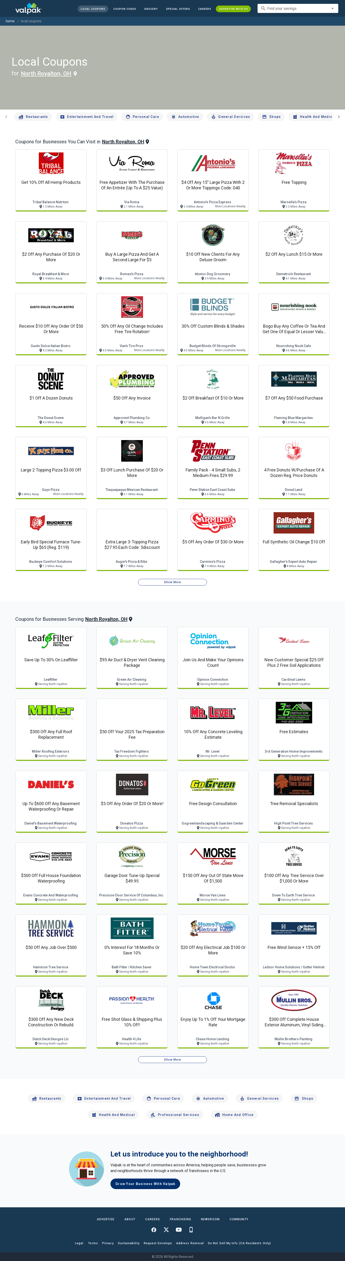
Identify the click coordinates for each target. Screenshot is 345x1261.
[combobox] (298, 8)
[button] (178, 9)
